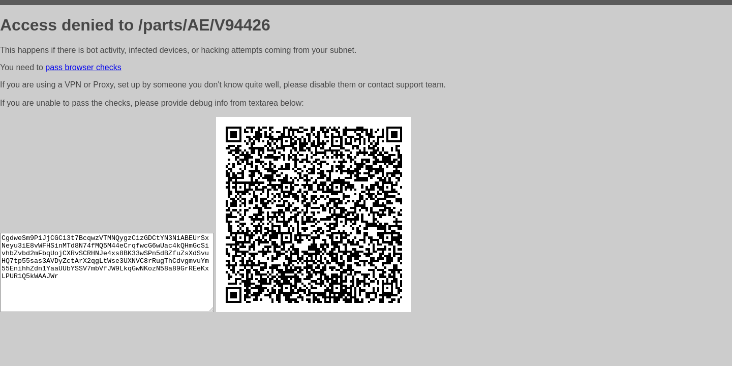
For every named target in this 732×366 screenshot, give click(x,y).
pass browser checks (83, 67)
